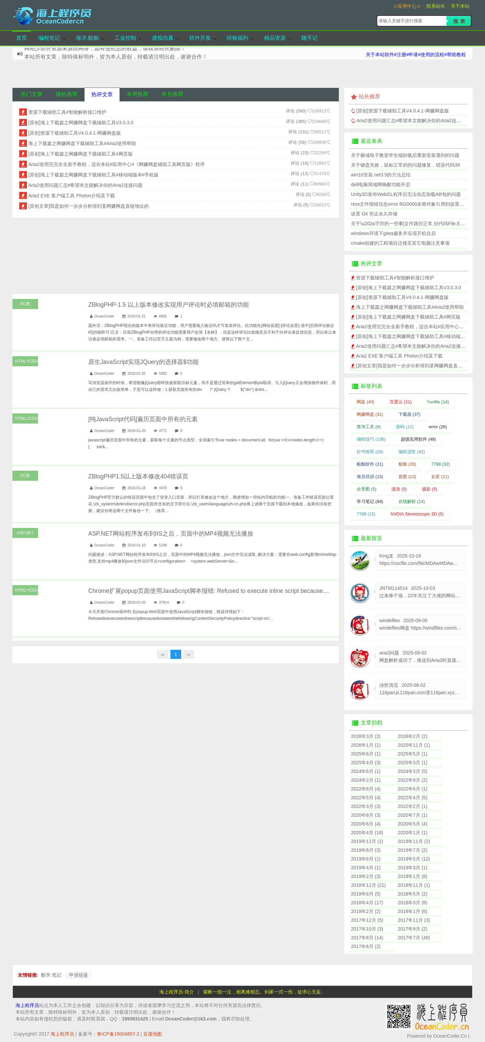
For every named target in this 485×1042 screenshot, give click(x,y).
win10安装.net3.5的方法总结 (381, 174)
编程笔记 (49, 38)
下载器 (409, 414)
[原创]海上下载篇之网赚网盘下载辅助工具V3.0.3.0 (80, 122)
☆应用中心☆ (407, 6)
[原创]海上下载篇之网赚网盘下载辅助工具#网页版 (80, 154)
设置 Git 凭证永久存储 (374, 213)
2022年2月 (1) (412, 806)
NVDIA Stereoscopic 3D (417, 513)
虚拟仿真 (162, 38)
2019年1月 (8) (412, 876)
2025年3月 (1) (412, 762)
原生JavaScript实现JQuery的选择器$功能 (143, 362)
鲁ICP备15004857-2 (118, 1034)
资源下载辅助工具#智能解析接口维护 (67, 112)
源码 (405, 426)
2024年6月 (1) (366, 771)
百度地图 (152, 1034)
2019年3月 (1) (412, 867)
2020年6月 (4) (366, 824)
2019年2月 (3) (366, 876)
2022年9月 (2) (412, 780)
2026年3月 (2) (366, 736)
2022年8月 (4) (366, 789)
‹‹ (162, 654)
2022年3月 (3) (366, 806)
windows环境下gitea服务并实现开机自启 (393, 233)
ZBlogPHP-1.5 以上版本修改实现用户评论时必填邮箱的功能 (168, 304)
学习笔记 (370, 501)
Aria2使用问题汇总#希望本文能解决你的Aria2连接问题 (85, 185)
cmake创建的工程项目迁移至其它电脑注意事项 (400, 243)
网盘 (366, 401)
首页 (21, 38)
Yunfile (438, 401)
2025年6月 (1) (366, 754)
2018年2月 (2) (366, 911)
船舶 (407, 464)
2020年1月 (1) (412, 832)
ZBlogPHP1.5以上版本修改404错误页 (138, 476)
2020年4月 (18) (367, 832)
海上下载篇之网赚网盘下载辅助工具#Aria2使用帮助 (82, 143)
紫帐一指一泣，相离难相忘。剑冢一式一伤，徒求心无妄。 (264, 992)
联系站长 (435, 6)
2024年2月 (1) (366, 780)
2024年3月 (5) (412, 771)
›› (188, 654)
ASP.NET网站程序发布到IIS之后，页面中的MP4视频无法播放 (170, 533)
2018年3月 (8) (412, 902)
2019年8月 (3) (366, 850)
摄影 (430, 489)
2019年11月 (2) (414, 841)
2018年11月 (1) (414, 885)
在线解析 (411, 501)
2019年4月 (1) (366, 867)
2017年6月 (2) (366, 946)
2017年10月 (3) (367, 929)
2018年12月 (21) (368, 885)
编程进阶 (411, 451)
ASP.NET (25, 533)
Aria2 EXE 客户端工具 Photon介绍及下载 (71, 195)
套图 (407, 476)
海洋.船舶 (87, 38)
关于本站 (460, 6)
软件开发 (200, 38)
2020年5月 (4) (412, 824)
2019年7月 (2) (412, 850)
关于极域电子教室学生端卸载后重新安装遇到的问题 (405, 155)
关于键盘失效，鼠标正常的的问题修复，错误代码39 (405, 165)
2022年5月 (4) (366, 797)
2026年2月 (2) (412, 736)
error (438, 426)
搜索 (458, 20)
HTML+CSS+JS (26, 361)
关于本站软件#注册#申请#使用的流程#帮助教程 (416, 54)
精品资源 (275, 38)
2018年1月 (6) (412, 911)
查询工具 (369, 426)
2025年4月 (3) (366, 762)
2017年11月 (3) (414, 920)
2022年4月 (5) (412, 797)
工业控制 (125, 38)
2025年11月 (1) (414, 745)
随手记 (309, 38)
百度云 (401, 401)
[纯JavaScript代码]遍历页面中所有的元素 (143, 419)
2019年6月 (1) (366, 859)
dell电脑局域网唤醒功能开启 (380, 184)
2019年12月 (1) (367, 841)
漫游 (399, 489)
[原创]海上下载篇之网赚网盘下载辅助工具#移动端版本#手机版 (93, 174)
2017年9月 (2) (412, 929)
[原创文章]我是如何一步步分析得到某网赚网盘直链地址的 (88, 206)
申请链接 (78, 975)
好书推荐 (370, 451)
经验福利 (237, 38)
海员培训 (370, 476)
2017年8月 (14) (367, 937)
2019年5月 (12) (414, 859)
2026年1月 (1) (366, 745)
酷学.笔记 (51, 975)
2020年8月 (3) (366, 815)
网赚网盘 (370, 414)
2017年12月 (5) (367, 920)
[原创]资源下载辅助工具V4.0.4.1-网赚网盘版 (74, 133)
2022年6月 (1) (412, 789)
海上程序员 (27, 1005)
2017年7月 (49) (414, 937)
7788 (440, 464)
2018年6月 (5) (366, 894)
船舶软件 (370, 464)
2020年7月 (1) (412, 815)
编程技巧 (371, 439)
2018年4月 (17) (367, 902)
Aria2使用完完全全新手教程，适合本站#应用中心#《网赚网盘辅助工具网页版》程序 (116, 164)
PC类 (25, 304)
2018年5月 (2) (412, 894)
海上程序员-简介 (176, 992)
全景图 (367, 489)
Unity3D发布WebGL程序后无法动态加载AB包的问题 (406, 194)
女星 (440, 476)
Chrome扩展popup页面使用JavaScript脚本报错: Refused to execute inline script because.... (208, 590)
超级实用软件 (418, 439)
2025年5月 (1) (412, 754)
